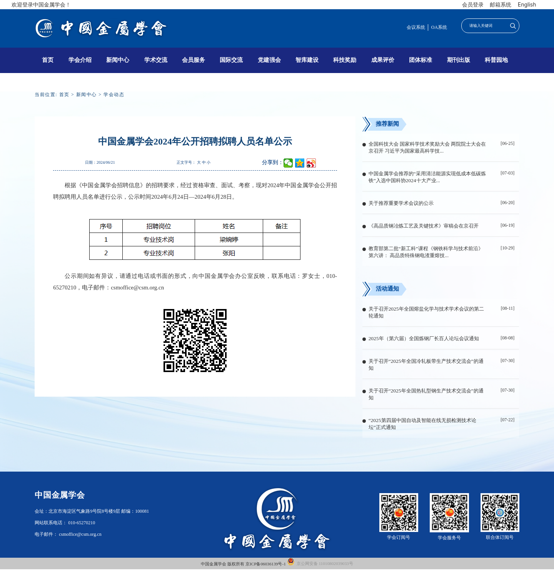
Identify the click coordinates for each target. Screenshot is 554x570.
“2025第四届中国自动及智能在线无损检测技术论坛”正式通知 (422, 423)
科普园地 (496, 60)
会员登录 (473, 4)
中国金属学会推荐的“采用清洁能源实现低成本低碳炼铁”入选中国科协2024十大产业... (427, 177)
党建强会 (269, 60)
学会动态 (113, 94)
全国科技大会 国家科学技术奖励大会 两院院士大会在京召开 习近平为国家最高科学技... (427, 147)
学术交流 (155, 60)
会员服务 (193, 60)
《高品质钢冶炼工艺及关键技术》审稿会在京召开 (424, 226)
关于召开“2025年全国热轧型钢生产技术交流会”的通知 (426, 394)
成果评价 (382, 60)
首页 (47, 60)
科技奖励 (344, 60)
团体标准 (420, 60)
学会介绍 (80, 60)
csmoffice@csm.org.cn (137, 287)
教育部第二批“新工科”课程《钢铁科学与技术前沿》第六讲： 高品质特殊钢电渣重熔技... (426, 252)
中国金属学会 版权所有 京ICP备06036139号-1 (244, 564)
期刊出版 (458, 60)
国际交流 (231, 60)
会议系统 (416, 27)
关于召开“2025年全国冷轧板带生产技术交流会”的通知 (426, 364)
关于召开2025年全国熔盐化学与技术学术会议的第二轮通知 (426, 312)
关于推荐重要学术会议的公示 (401, 203)
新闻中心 (117, 60)
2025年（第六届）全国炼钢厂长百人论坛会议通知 (424, 338)
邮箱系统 (500, 4)
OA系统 (439, 27)
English (527, 4)
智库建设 (307, 60)
